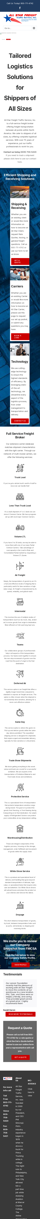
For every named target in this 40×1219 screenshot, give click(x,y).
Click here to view (31, 1092)
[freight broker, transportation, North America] (19, 187)
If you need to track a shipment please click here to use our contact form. (20, 158)
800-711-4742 (27, 3)
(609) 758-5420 (28, 152)
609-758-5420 (5, 1117)
